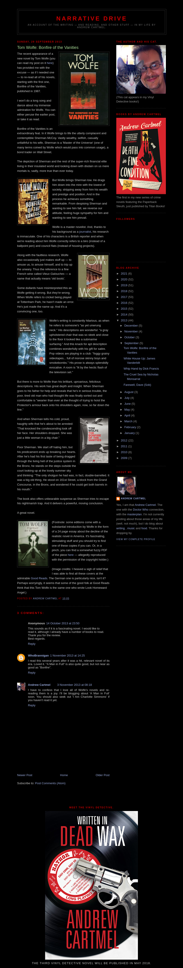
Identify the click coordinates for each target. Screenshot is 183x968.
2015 (124, 308)
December (131, 325)
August (129, 392)
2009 (124, 458)
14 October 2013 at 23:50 (62, 623)
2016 (124, 302)
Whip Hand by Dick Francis (141, 368)
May (127, 409)
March (128, 421)
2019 (124, 285)
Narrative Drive (91, 18)
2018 (124, 291)
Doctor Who (141, 509)
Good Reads (39, 578)
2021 (124, 273)
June (128, 403)
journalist (85, 231)
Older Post (103, 775)
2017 (124, 297)
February (130, 427)
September (132, 343)
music (131, 528)
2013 (124, 320)
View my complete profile (135, 539)
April (127, 415)
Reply (31, 643)
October (130, 337)
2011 (124, 446)
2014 (124, 314)
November (131, 331)
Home (64, 775)
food (144, 528)
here (50, 63)
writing (120, 528)
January (130, 433)
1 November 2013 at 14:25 (67, 655)
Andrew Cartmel (39, 684)
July (127, 398)
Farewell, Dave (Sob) (137, 384)
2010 (124, 452)
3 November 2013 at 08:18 (74, 684)
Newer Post (24, 775)
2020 (124, 279)
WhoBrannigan (38, 655)
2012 (124, 440)
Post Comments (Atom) (50, 783)
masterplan (134, 514)
